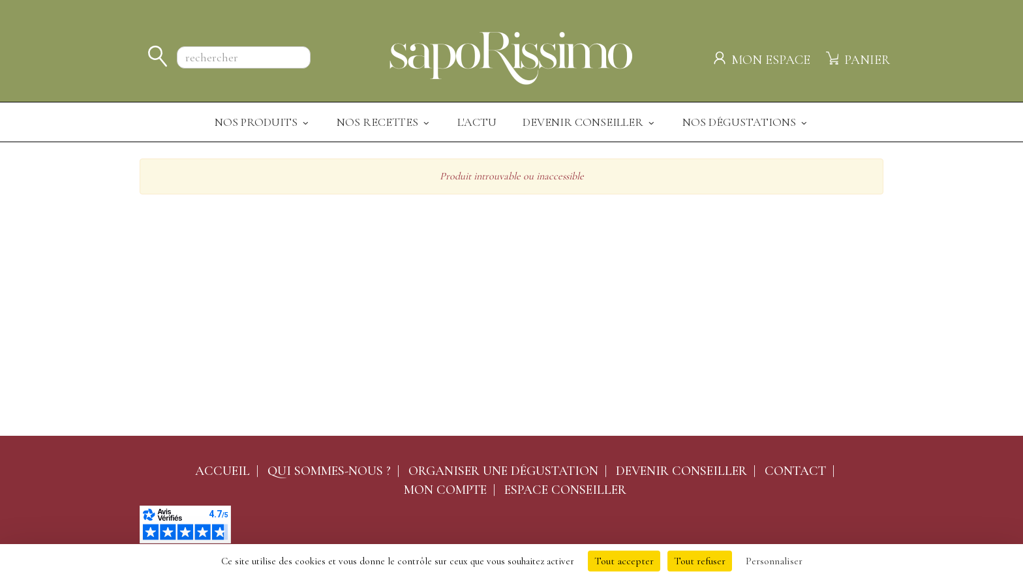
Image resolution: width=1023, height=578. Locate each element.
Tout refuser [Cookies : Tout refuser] (699, 561)
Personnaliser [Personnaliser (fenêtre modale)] (774, 561)
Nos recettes (384, 122)
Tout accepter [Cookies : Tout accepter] (624, 561)
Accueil (222, 471)
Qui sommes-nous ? (329, 471)
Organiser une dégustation (503, 471)
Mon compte (445, 490)
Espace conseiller (565, 490)
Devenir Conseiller (589, 122)
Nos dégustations (745, 122)
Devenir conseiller (681, 471)
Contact (795, 471)
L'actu (476, 122)
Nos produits (263, 122)
